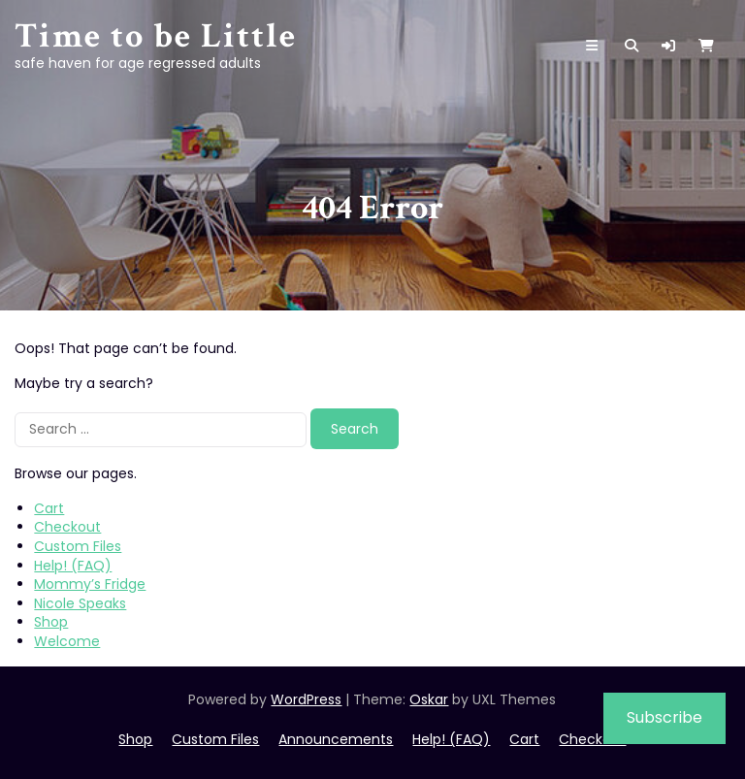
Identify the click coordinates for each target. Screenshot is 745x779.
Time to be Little (156, 36)
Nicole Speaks (80, 603)
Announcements (335, 739)
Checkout (67, 526)
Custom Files (77, 546)
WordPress (306, 699)
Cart (49, 508)
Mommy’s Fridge (90, 584)
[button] (668, 45)
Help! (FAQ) (73, 565)
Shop (51, 622)
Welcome (67, 641)
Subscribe (664, 717)
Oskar (428, 699)
